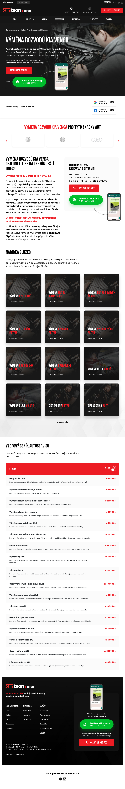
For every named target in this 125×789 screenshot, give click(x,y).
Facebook (27, 720)
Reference (59, 19)
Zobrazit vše (62, 423)
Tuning (42, 733)
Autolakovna (45, 716)
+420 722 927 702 (29, 81)
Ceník (44, 19)
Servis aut (23, 2)
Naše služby (12, 106)
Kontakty (93, 19)
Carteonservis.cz (12, 30)
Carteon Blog (109, 2)
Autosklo (43, 724)
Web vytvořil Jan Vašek (15, 754)
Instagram (27, 716)
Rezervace (76, 19)
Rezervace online (112, 10)
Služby (29, 19)
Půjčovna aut (9, 2)
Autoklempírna (46, 728)
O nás (15, 19)
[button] (118, 141)
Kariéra (109, 19)
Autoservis (44, 711)
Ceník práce (27, 106)
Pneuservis (44, 720)
